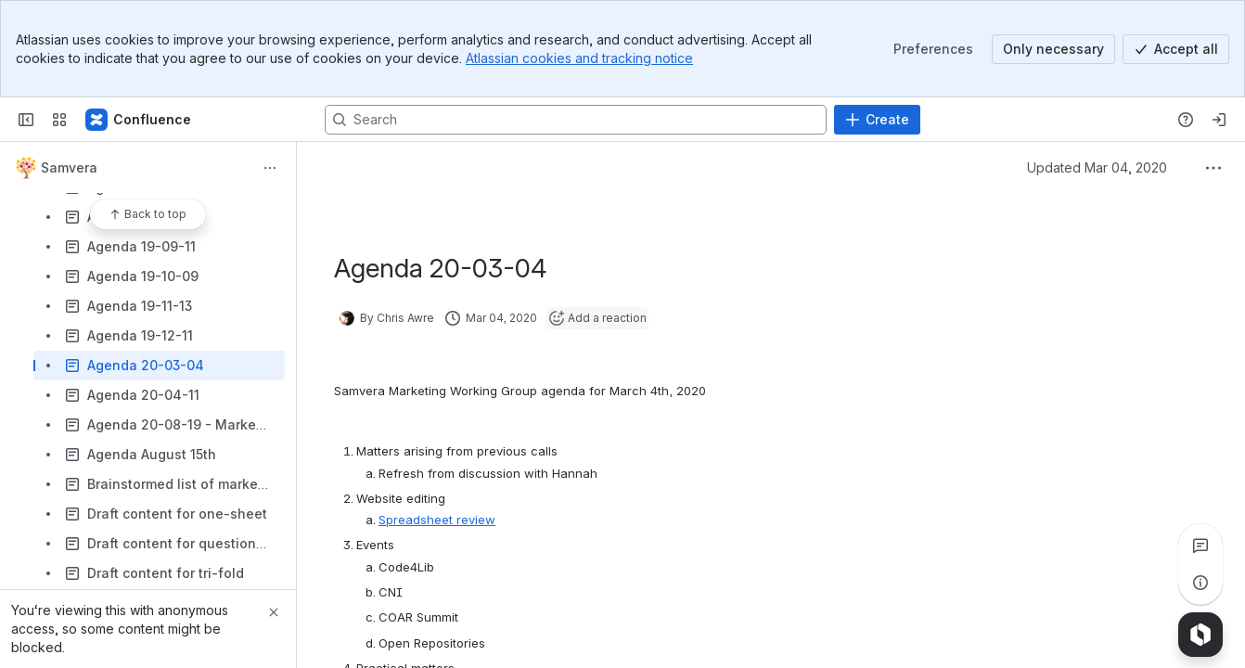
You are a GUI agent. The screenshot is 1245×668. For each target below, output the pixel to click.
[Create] (877, 120)
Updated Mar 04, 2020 (1097, 167)
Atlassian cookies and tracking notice (579, 58)
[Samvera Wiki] (139, 120)
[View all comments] (1200, 545)
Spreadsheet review (437, 519)
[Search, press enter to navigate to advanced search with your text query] (576, 120)
